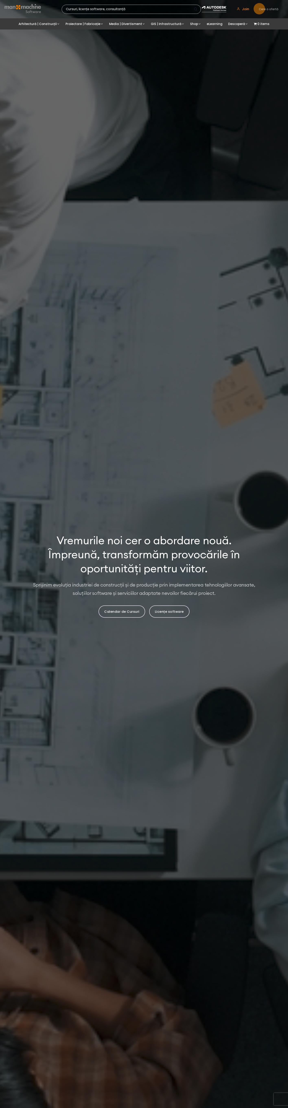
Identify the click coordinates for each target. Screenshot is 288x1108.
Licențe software (169, 611)
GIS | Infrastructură (166, 24)
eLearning (214, 24)
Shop (194, 24)
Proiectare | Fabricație (83, 24)
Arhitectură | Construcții (38, 24)
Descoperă (236, 24)
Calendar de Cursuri (121, 611)
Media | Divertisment (125, 24)
